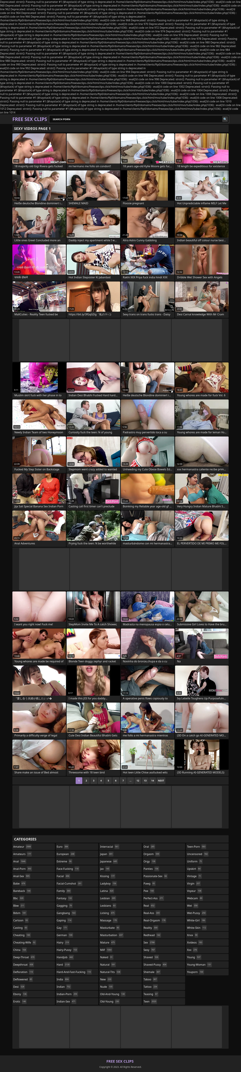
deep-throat (24, 957)
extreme (64, 861)
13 (145, 780)
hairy (63, 942)
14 (152, 780)
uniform (195, 861)
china (20, 949)
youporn (195, 971)
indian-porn (67, 994)
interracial (109, 846)
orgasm (152, 854)
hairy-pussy (67, 949)
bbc (18, 898)
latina (107, 890)
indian (64, 986)
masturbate (110, 927)
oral (149, 846)
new (106, 979)
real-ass (152, 913)
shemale (152, 971)
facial (63, 876)
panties (151, 868)
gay (62, 927)
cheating (22, 935)
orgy (150, 861)
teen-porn (196, 846)
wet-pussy (196, 913)
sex (149, 942)
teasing (151, 994)
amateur (22, 846)
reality (151, 927)
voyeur (194, 890)
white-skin (197, 927)
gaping (64, 920)
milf (106, 949)
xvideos (195, 942)
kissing (107, 876)
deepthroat (23, 964)
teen (150, 1001)
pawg (150, 883)
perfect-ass (154, 898)
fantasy (65, 898)
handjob (65, 957)
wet (192, 905)
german (65, 935)
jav (105, 868)
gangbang (66, 913)
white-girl (196, 920)
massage (108, 920)
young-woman (199, 964)
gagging (65, 905)
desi (19, 986)
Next (161, 780)
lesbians (108, 905)
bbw (19, 905)
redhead (152, 935)
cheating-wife (24, 942)
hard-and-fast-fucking (74, 971)
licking (107, 913)
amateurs (22, 854)
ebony (20, 994)
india (63, 979)
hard (63, 964)
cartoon (21, 920)
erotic (20, 1001)
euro (63, 846)
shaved (151, 957)
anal (19, 861)
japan (106, 854)
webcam (195, 898)
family (64, 890)
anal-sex (21, 876)
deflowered (23, 979)
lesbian (108, 898)
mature (107, 942)
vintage (194, 876)
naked (106, 957)
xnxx (192, 935)
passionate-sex (156, 876)
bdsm (20, 913)
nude (106, 986)
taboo (151, 979)
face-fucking (68, 868)
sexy (150, 949)
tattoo (151, 986)
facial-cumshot (69, 883)
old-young (110, 1001)
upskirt (194, 868)
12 (138, 780)
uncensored (197, 854)
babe (19, 883)
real (149, 905)
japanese (109, 861)
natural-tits (110, 971)
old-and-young (113, 994)
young (194, 957)
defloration (23, 971)
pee (149, 890)
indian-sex (66, 1001)
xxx (192, 949)
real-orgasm (155, 920)
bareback (22, 890)
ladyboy (108, 883)
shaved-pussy (155, 964)
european (66, 854)
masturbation (111, 935)
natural (108, 964)
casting (20, 927)
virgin (194, 883)
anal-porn (22, 868)
